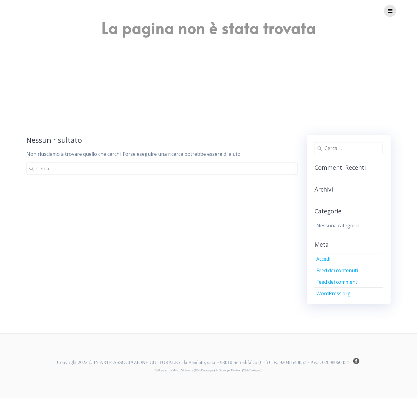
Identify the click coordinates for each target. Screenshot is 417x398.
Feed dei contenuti (337, 270)
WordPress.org (333, 293)
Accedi (323, 259)
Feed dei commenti (337, 282)
